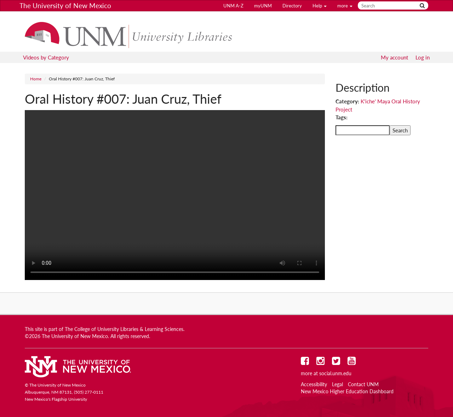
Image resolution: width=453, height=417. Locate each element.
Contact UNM (363, 384)
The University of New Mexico (65, 5)
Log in (422, 57)
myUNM (263, 5)
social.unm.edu (335, 373)
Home (35, 78)
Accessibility (314, 384)
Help (319, 5)
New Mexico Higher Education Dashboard (347, 391)
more (344, 5)
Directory (292, 5)
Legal (337, 384)
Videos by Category (46, 57)
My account (394, 57)
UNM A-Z (233, 5)
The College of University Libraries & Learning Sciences (124, 329)
